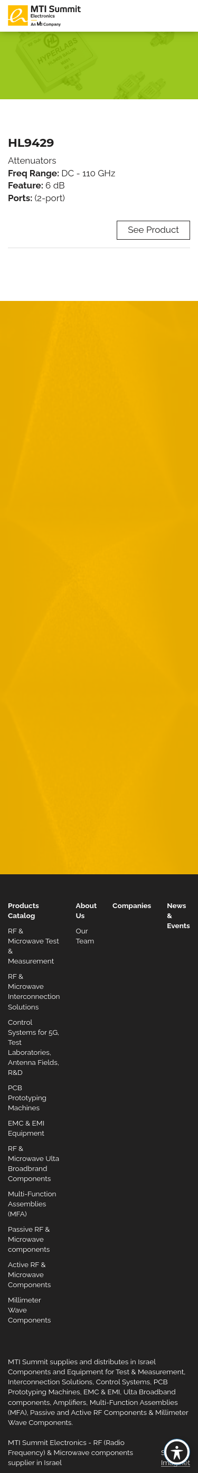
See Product (153, 229)
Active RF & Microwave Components (29, 1274)
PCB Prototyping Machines (27, 1097)
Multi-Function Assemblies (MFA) (32, 1203)
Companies (131, 905)
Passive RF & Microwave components (29, 1239)
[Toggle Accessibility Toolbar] (177, 1452)
